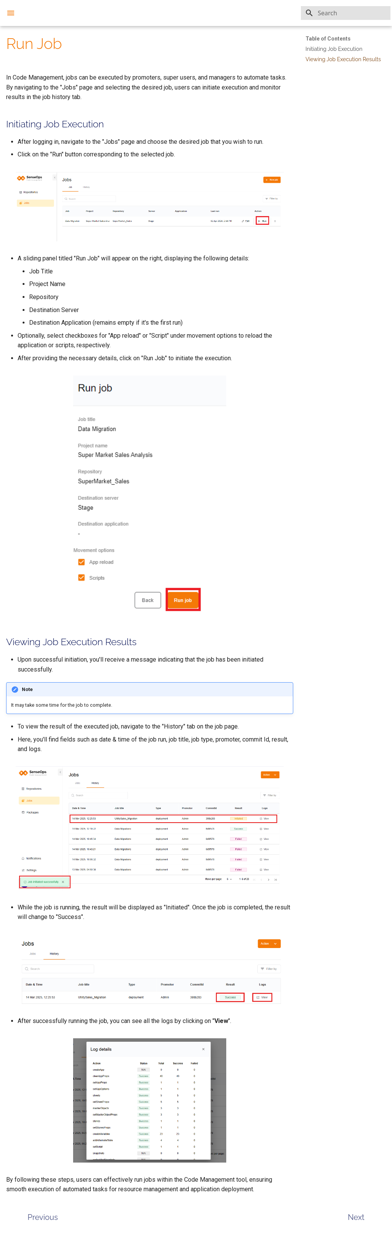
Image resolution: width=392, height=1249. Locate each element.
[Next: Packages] (356, 1224)
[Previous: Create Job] (37, 1224)
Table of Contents (328, 39)
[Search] (345, 13)
